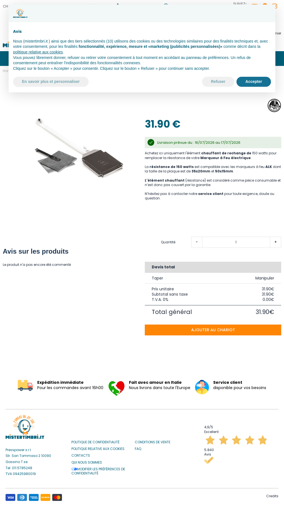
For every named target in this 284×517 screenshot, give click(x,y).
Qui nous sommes (86, 460)
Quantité (168, 240)
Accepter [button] (253, 81)
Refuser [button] (218, 81)
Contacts (80, 454)
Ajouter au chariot (213, 328)
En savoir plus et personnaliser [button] (51, 81)
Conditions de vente (152, 440)
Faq (138, 447)
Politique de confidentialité (95, 440)
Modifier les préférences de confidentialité (98, 469)
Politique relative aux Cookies (97, 447)
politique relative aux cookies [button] (38, 52)
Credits (272, 494)
